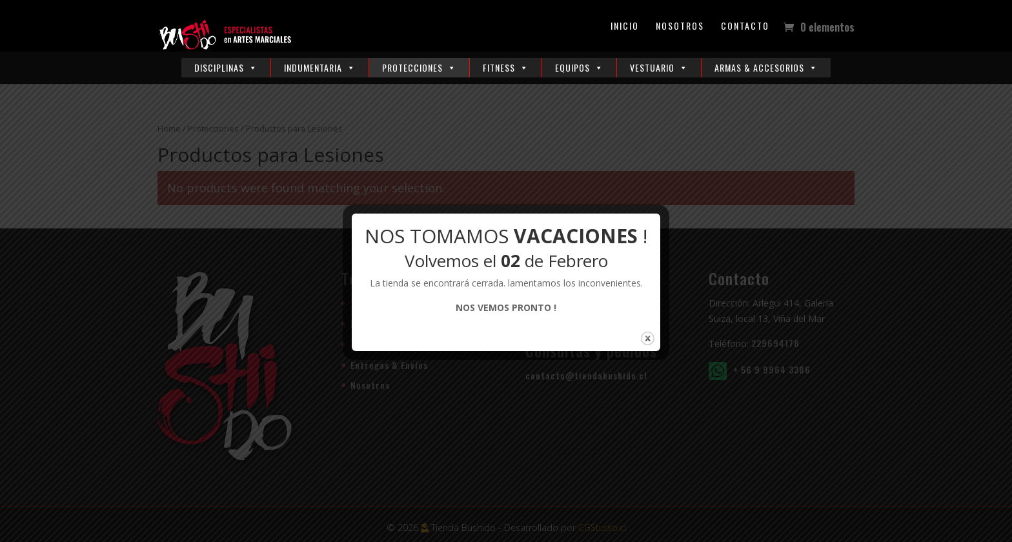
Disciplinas (226, 67)
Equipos (579, 67)
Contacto (745, 26)
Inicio (625, 26)
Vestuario (659, 67)
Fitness (506, 67)
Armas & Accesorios (766, 67)
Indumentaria (320, 67)
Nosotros (680, 26)
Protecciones (419, 67)
